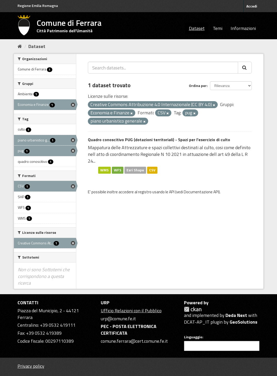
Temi (217, 28)
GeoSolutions (243, 321)
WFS (117, 170)
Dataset (197, 28)
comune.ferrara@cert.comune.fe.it (134, 341)
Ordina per (198, 85)
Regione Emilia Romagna (38, 5)
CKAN (193, 309)
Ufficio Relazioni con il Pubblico (131, 310)
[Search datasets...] (163, 68)
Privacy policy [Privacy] (31, 366)
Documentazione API (201, 192)
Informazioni (243, 28)
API (171, 192)
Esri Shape (135, 170)
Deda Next (236, 315)
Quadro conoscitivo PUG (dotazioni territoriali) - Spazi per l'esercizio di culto (159, 140)
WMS (104, 170)
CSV (152, 170)
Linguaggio (193, 337)
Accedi (251, 6)
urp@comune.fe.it (118, 318)
